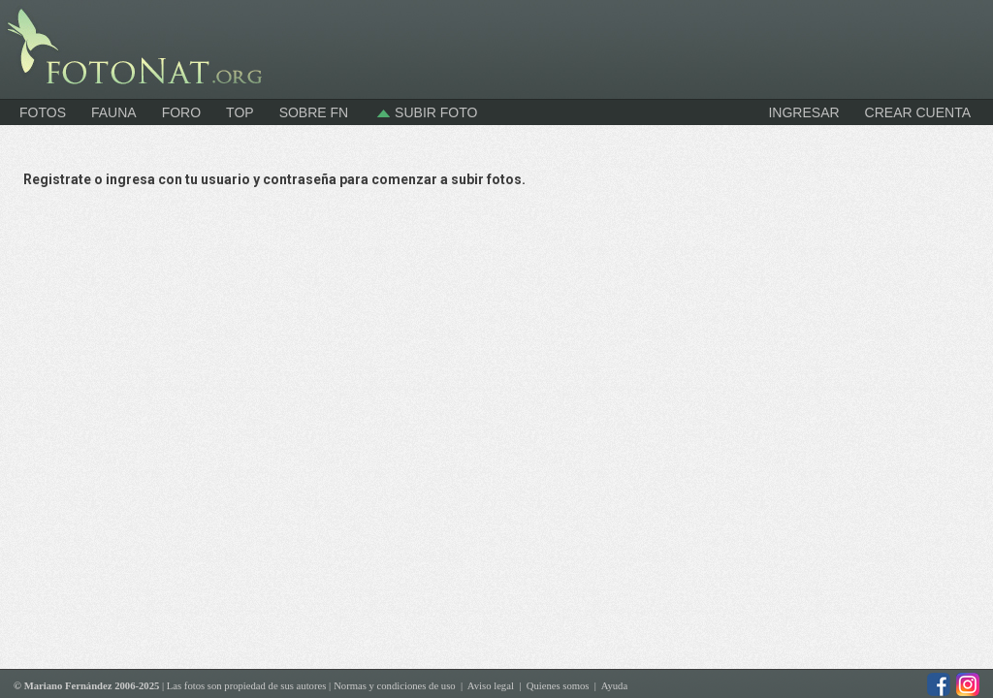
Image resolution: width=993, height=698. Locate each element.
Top (240, 112)
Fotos (42, 112)
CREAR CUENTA (918, 112)
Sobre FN (314, 112)
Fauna (114, 112)
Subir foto (425, 112)
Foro (181, 112)
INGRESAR (803, 112)
